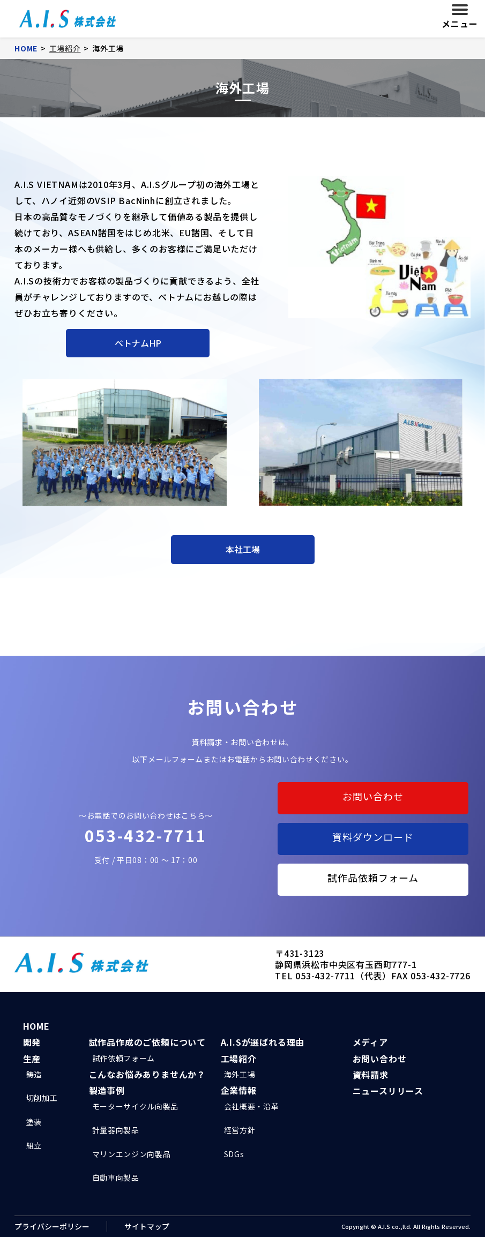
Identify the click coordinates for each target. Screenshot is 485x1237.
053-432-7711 (146, 835)
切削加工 (42, 1097)
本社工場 (243, 549)
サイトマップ (146, 1226)
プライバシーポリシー (51, 1226)
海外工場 (240, 1074)
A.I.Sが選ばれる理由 (263, 1042)
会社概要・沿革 (251, 1106)
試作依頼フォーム (123, 1058)
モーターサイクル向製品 (135, 1106)
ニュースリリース (388, 1090)
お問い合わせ (372, 796)
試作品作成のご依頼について (147, 1042)
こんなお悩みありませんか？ (147, 1074)
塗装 (34, 1121)
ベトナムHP (138, 342)
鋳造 (34, 1074)
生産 (32, 1058)
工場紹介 (239, 1058)
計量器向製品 (115, 1129)
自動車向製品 (115, 1177)
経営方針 (240, 1129)
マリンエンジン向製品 (131, 1154)
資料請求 (371, 1074)
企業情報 (239, 1090)
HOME (36, 1025)
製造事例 (107, 1090)
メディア (370, 1042)
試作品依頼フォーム (372, 877)
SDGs (234, 1154)
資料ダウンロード (372, 837)
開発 (32, 1042)
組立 (34, 1145)
